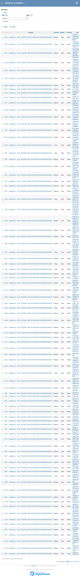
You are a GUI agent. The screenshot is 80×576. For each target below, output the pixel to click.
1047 (6, 467)
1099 (6, 313)
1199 (6, 110)
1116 (6, 388)
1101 (6, 258)
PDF (77, 561)
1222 (6, 37)
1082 (6, 117)
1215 (6, 513)
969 (6, 243)
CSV (73, 561)
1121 (6, 411)
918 (6, 433)
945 (6, 186)
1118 (6, 62)
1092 (6, 277)
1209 (6, 476)
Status (6, 15)
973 (6, 439)
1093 (6, 297)
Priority (69, 32)
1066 (6, 524)
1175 (6, 337)
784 (6, 373)
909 (6, 78)
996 (6, 462)
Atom (69, 561)
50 (18, 559)
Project (30, 32)
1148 (6, 283)
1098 (6, 85)
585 (6, 44)
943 (6, 209)
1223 (6, 308)
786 (6, 130)
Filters (5, 12)
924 (6, 429)
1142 (6, 93)
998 (6, 553)
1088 (6, 230)
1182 (6, 348)
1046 (6, 124)
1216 (6, 519)
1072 (6, 89)
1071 (6, 535)
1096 (6, 320)
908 (6, 424)
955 (6, 396)
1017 (6, 137)
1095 (6, 303)
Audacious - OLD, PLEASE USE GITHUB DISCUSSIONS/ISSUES (30, 37)
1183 (6, 236)
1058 (6, 482)
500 (6, 354)
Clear (14, 27)
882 (6, 417)
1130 (6, 490)
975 (6, 252)
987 (6, 446)
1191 (6, 366)
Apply (5, 27)
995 (6, 451)
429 (6, 191)
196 (6, 269)
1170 (6, 333)
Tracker (56, 32)
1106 (6, 199)
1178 (6, 541)
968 (6, 175)
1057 (6, 471)
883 (6, 406)
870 (6, 401)
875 (6, 159)
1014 (6, 97)
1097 (6, 327)
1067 (6, 529)
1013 (6, 506)
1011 (6, 497)
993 (6, 153)
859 (6, 264)
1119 (6, 381)
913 (6, 181)
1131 (6, 360)
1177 (6, 342)
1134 (6, 502)
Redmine (33, 566)
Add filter (4, 18)
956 (6, 393)
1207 (6, 456)
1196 (6, 221)
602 (6, 53)
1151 (6, 290)
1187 (6, 548)
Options (6, 21)
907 (6, 421)
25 (16, 559)
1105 (6, 145)
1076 (6, 166)
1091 (6, 274)
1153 (6, 70)
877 (6, 103)
